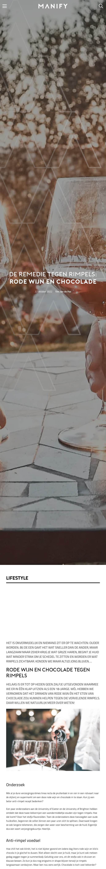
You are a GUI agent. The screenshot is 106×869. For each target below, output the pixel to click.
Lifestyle (17, 577)
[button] (4, 6)
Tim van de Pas (63, 291)
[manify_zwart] (53, 6)
